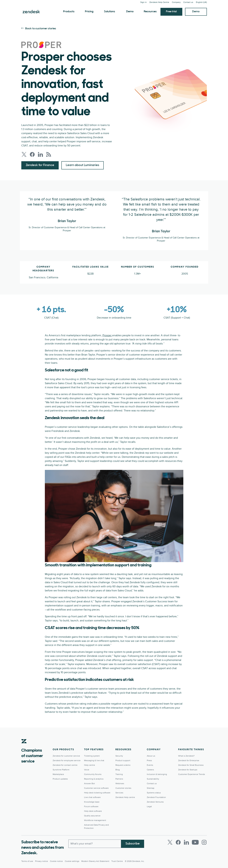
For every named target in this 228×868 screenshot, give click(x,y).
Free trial (171, 11)
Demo (130, 11)
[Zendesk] (24, 746)
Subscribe (133, 843)
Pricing (89, 11)
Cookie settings (72, 861)
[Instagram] (204, 842)
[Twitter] (170, 842)
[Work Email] (94, 844)
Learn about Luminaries (82, 165)
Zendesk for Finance (40, 165)
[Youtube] (195, 842)
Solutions (109, 11)
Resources (150, 11)
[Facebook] (178, 842)
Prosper (107, 335)
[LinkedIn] (186, 842)
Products (69, 11)
